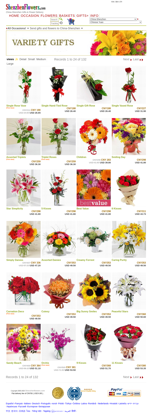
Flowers (49, 16)
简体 (112, 2)
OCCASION (30, 16)
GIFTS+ (82, 16)
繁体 (117, 2)
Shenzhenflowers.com (35, 391)
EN (121, 2)
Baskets (67, 16)
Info (94, 16)
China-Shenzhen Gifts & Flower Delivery (24, 12)
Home (14, 16)
